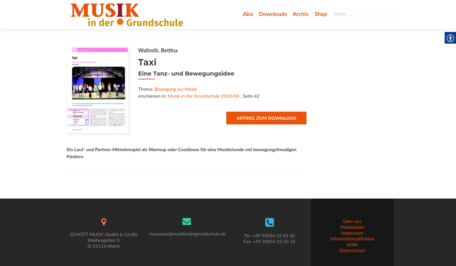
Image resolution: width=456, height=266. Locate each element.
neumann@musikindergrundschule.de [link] (187, 233)
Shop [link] (321, 13)
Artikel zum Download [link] (266, 118)
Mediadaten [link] (352, 227)
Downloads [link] (273, 13)
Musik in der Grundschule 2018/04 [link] (203, 96)
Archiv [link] (301, 13)
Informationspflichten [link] (352, 238)
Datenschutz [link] (352, 250)
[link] (128, 14)
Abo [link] (248, 13)
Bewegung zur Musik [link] (175, 89)
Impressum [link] (352, 232)
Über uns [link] (352, 221)
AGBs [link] (352, 244)
